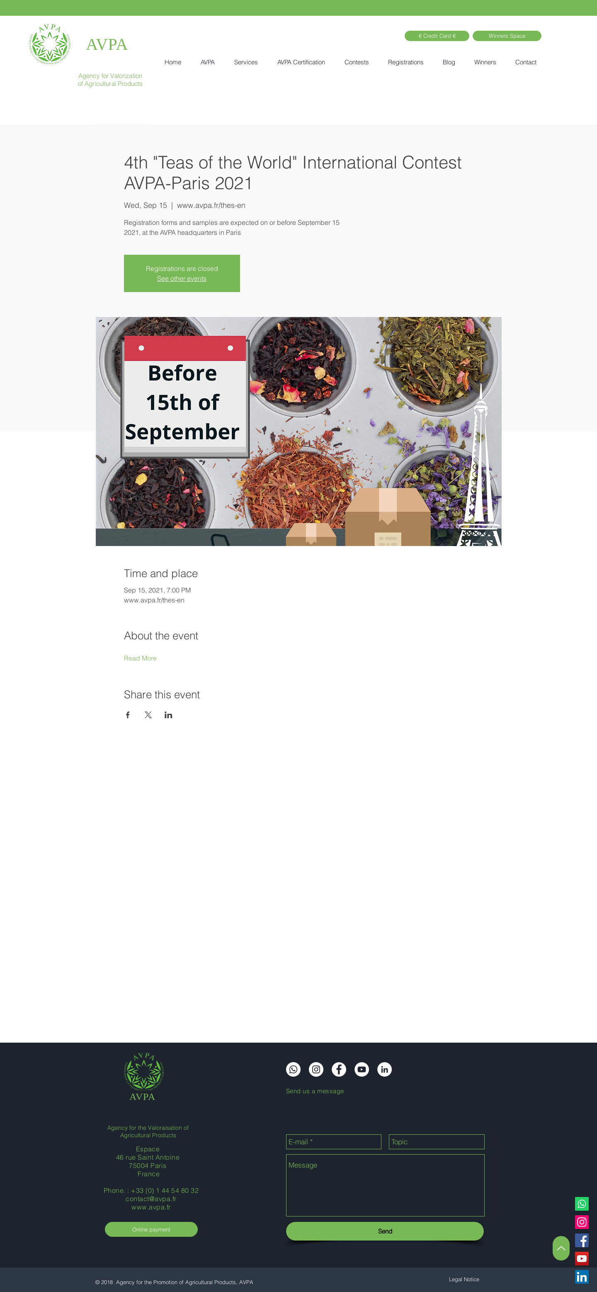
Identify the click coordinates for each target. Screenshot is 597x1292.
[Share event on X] (148, 715)
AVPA (107, 44)
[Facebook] (582, 1240)
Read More (140, 658)
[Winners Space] (507, 36)
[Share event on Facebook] (128, 715)
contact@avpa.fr (151, 1198)
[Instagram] (582, 1222)
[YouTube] (582, 1258)
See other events (181, 278)
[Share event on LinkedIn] (168, 715)
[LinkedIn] (582, 1277)
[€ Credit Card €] (437, 36)
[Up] (561, 1248)
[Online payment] (151, 1229)
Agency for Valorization (110, 76)
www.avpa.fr (150, 1207)
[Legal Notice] (463, 1279)
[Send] (385, 1231)
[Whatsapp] (582, 1204)
